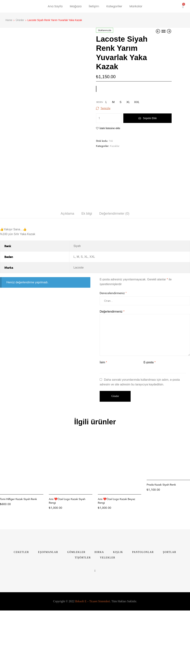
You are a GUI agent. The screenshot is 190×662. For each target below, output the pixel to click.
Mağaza (75, 6)
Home (8, 20)
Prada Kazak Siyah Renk (161, 540)
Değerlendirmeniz (112, 367)
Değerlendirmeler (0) (114, 269)
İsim (103, 418)
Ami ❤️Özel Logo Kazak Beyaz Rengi (116, 556)
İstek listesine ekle (109, 128)
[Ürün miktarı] (109, 118)
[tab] (67, 269)
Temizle (105, 108)
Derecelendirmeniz (113, 349)
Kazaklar (115, 146)
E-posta (150, 418)
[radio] (106, 102)
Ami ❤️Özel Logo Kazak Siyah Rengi (67, 556)
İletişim (94, 6)
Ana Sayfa (55, 6)
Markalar (136, 6)
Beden (99, 102)
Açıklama (67, 269)
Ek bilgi (86, 269)
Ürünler (20, 20)
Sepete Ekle (150, 118)
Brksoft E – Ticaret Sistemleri (92, 657)
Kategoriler (114, 6)
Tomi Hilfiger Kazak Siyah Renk (18, 554)
